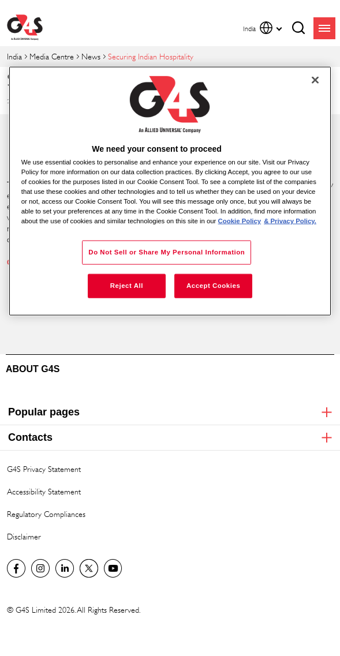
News (90, 56)
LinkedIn (64, 568)
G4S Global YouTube (113, 568)
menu (324, 28)
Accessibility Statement (44, 491)
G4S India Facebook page (16, 568)
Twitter (89, 568)
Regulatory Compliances (46, 514)
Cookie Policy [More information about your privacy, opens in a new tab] (239, 221)
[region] (170, 191)
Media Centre (51, 56)
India (14, 56)
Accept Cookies (213, 285)
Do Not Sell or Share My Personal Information (166, 252)
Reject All (126, 285)
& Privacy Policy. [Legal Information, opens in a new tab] (290, 221)
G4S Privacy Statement (44, 469)
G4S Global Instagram (40, 568)
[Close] (315, 79)
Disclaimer (24, 536)
